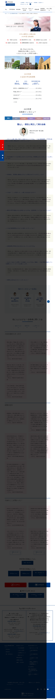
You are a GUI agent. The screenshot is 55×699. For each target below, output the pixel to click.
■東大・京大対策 (20, 663)
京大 (16, 118)
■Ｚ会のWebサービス (32, 646)
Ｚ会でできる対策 (24, 9)
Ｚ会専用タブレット (22, 653)
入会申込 (15, 586)
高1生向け (8, 649)
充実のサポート (21, 655)
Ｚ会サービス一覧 (24, 4)
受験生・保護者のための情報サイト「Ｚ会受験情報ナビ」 (34, 664)
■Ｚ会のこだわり (20, 646)
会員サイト (41, 2)
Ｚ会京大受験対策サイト (34, 655)
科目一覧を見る (30, 561)
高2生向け (8, 652)
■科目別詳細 (19, 658)
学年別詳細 (12, 9)
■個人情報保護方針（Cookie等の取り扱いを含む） (33, 671)
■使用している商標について (33, 675)
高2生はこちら (41, 571)
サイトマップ (20, 685)
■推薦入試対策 (20, 660)
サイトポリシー (10, 685)
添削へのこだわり (41, 552)
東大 (8, 118)
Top (6, 9)
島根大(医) (46, 118)
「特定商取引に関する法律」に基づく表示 (15, 683)
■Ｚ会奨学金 (31, 667)
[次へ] (48, 301)
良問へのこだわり (17, 552)
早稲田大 (39, 118)
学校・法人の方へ (29, 2)
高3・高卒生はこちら (30, 576)
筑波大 (31, 118)
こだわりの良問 (21, 651)
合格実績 (22, 2)
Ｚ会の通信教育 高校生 (10, 4)
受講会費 (37, 9)
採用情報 (35, 2)
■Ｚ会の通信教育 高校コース (9, 647)
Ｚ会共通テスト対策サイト (34, 659)
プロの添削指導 (21, 648)
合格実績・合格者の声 (43, 9)
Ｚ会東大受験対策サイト (34, 651)
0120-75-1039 (12, 635)
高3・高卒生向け (9, 654)
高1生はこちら (20, 571)
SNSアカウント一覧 (34, 648)
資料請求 (39, 586)
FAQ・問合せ (49, 9)
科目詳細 (18, 9)
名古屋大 (23, 118)
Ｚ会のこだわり (30, 9)
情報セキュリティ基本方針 (34, 683)
